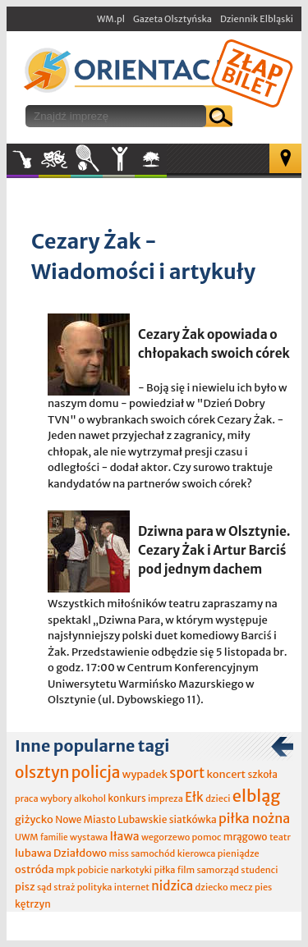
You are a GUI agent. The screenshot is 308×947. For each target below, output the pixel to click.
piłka (164, 870)
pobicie (92, 870)
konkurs (126, 798)
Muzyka (23, 159)
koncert (226, 774)
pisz (25, 887)
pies (263, 887)
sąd (44, 887)
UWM (27, 837)
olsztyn (42, 772)
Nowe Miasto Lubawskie (111, 819)
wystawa (89, 837)
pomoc (207, 837)
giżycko (34, 819)
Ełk (194, 797)
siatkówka (193, 819)
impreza (165, 798)
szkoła (262, 774)
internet (131, 887)
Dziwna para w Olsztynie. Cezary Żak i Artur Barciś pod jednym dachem (214, 550)
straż (64, 887)
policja (96, 772)
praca (27, 798)
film (186, 870)
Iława (124, 836)
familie (54, 837)
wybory (56, 798)
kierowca (196, 853)
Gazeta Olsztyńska (172, 19)
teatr (280, 837)
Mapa (285, 158)
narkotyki (132, 870)
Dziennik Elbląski (256, 19)
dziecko (211, 887)
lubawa (33, 853)
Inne (119, 159)
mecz (241, 887)
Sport (87, 159)
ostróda (34, 869)
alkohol (90, 798)
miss (119, 853)
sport (187, 773)
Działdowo (80, 853)
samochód (153, 853)
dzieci (217, 798)
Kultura (55, 159)
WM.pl (111, 19)
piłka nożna (254, 818)
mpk (66, 870)
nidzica (172, 886)
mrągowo (245, 836)
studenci (259, 870)
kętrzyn (33, 904)
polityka (95, 887)
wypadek (145, 774)
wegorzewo (165, 837)
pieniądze (239, 853)
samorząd (218, 870)
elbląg (256, 795)
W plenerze (166, 164)
